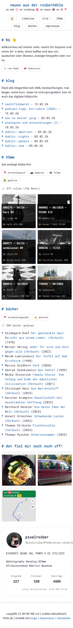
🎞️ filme (54, 172)
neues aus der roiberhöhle (36, 5)
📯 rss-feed (10, 68)
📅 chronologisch (14, 172)
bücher (32, 26)
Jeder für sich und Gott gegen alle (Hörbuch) (37, 349)
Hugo (33, 618)
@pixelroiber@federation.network (49, 542)
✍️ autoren (41, 317)
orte (45, 18)
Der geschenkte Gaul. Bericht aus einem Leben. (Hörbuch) (35, 335)
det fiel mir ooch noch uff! (34, 446)
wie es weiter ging (20, 118)
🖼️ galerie (10, 180)
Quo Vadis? (46, 370)
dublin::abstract (19, 132)
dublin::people (17, 141)
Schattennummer (43, 434)
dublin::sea (14, 146)
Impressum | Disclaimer (55, 618)
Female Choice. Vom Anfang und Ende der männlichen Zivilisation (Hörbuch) (34, 379)
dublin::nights (17, 136)
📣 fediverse (32, 68)
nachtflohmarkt (17, 104)
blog (17, 26)
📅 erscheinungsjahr (16, 317)
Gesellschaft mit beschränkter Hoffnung (33, 400)
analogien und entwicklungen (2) (32, 122)
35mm (59, 18)
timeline (28, 18)
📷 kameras (37, 172)
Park (36, 365)
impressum (52, 26)
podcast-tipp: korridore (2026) (31, 109)
